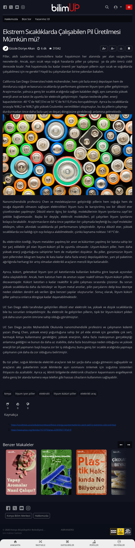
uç (44, 372)
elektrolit (44, 393)
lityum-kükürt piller (65, 393)
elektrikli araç (88, 393)
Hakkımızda (11, 19)
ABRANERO (67, 529)
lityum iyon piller (25, 393)
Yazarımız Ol (42, 19)
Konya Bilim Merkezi (18, 515)
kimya (7, 393)
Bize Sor (26, 19)
